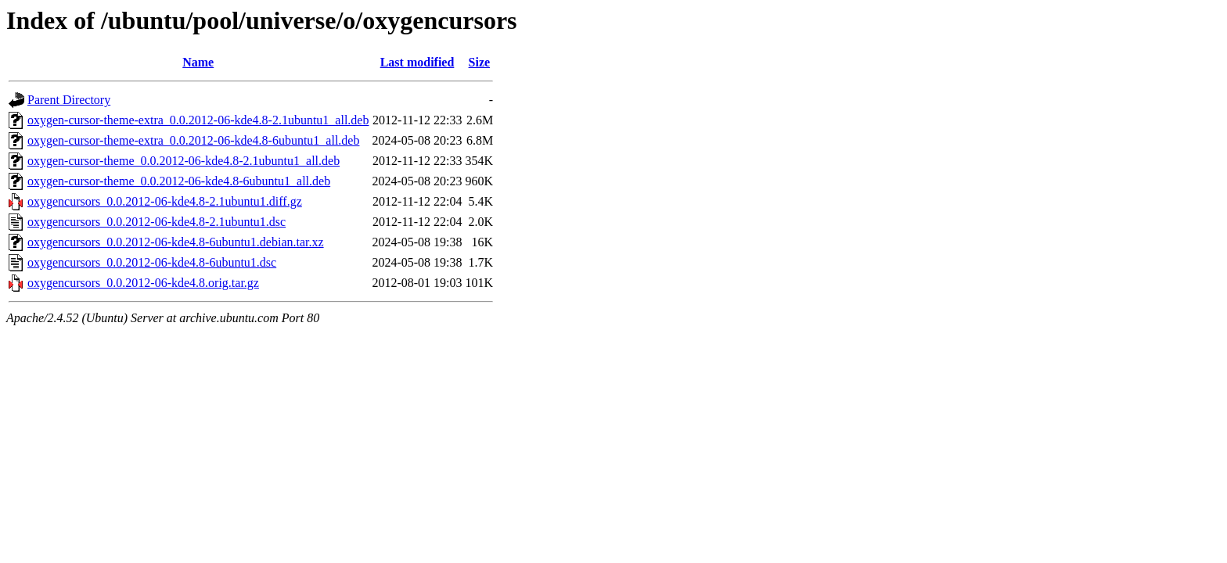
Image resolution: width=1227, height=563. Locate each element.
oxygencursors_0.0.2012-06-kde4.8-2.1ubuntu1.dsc (156, 221)
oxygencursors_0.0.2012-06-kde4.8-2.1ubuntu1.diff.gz (164, 201)
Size (480, 62)
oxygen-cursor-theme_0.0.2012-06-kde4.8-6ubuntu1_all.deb (178, 181)
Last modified (417, 62)
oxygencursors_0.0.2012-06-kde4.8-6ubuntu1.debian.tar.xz (175, 242)
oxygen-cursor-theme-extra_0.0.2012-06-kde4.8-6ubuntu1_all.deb (193, 140)
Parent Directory (68, 99)
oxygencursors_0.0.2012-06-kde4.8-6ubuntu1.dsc (151, 262)
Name (198, 62)
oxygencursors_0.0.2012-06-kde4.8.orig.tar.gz (143, 282)
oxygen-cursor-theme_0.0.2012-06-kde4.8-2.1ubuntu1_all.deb (183, 160)
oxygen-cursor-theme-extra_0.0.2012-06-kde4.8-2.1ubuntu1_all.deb (198, 120)
